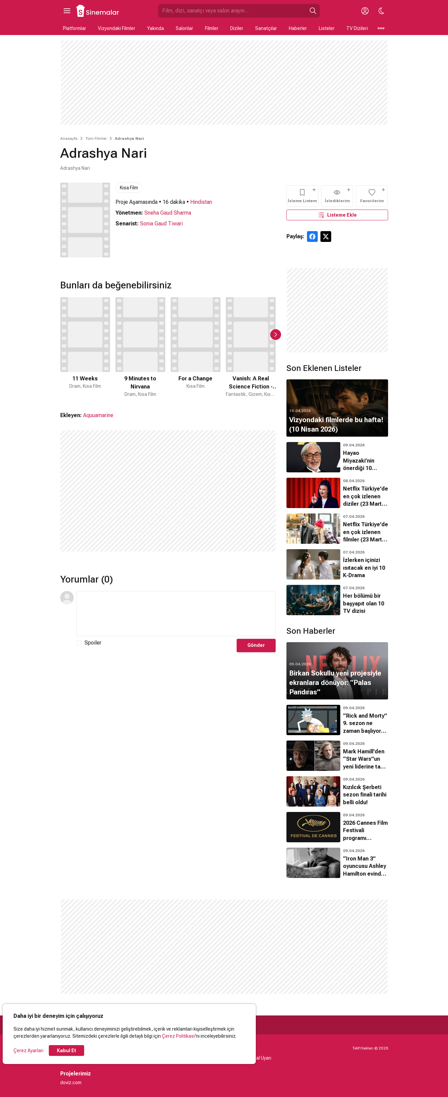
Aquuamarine (98, 415)
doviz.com (70, 1082)
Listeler (327, 28)
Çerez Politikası (178, 1036)
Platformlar (74, 28)
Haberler (298, 28)
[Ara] (313, 11)
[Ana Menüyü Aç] (67, 11)
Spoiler (92, 642)
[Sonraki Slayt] (275, 334)
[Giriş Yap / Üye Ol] (365, 11)
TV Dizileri (357, 28)
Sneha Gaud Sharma (167, 213)
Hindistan (201, 202)
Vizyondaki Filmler (116, 28)
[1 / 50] (85, 347)
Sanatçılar (266, 28)
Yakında (155, 28)
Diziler (236, 28)
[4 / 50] (251, 347)
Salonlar (184, 28)
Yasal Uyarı (259, 1058)
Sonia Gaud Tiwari (161, 223)
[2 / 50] (140, 347)
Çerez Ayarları (28, 1050)
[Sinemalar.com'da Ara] (232, 11)
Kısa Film (129, 187)
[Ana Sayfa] (97, 11)
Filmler (211, 28)
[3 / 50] (195, 347)
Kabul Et (66, 1050)
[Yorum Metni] (176, 613)
